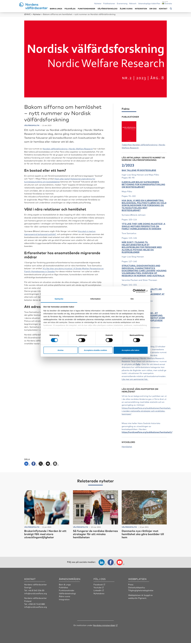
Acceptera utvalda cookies (95, 350)
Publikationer (109, 3)
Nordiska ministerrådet (104, 625)
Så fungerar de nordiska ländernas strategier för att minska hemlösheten (95, 534)
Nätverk (132, 3)
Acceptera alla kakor (130, 350)
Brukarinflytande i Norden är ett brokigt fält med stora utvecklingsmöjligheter (45, 534)
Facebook (98, 584)
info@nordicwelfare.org (35, 593)
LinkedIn (98, 590)
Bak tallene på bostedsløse (139, 170)
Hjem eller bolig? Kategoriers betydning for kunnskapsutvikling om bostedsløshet (143, 184)
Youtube (97, 587)
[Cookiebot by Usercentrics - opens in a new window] (137, 291)
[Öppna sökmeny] (171, 8)
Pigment (142, 598)
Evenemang (122, 3)
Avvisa (60, 350)
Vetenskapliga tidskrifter (149, 3)
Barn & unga (56, 8)
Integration (141, 8)
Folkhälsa (70, 8)
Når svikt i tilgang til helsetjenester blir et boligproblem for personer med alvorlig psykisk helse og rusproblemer (142, 247)
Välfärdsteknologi (107, 8)
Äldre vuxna (126, 8)
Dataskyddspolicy (136, 587)
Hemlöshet (127, 446)
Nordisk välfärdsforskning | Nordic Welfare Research (68, 148)
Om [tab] (132, 299)
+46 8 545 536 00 (36, 590)
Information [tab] (95, 299)
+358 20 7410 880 (36, 604)
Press (130, 584)
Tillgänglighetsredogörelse (140, 590)
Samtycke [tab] (59, 299)
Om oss (153, 8)
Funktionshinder (86, 8)
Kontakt (163, 8)
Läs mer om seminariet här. (135, 379)
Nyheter (97, 3)
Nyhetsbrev (99, 593)
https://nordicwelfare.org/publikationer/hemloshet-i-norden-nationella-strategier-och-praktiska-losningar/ (146, 411)
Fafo (138, 364)
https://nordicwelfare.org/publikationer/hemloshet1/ (147, 432)
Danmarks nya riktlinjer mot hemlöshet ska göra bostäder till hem (143, 534)
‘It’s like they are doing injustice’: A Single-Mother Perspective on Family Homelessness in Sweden (143, 226)
